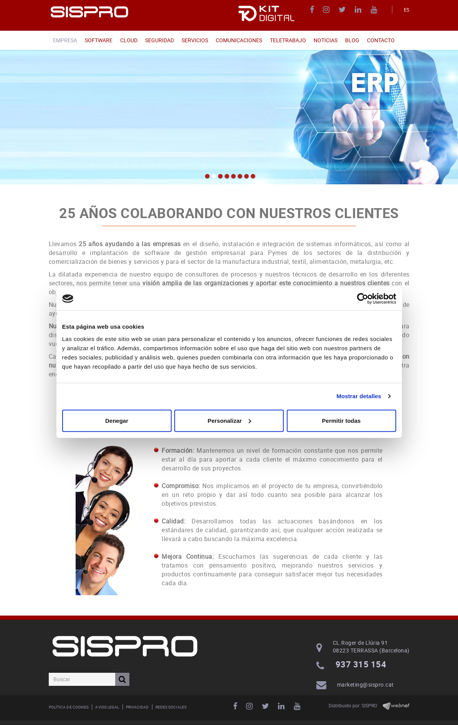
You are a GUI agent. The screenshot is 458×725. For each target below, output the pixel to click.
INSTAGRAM (327, 9)
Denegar (116, 420)
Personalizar (229, 420)
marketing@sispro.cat (365, 684)
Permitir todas (341, 420)
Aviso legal (107, 707)
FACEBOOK (313, 9)
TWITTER (343, 9)
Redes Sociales (171, 707)
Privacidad (137, 707)
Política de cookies (69, 707)
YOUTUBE (374, 9)
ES (407, 10)
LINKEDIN (359, 9)
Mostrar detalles (358, 396)
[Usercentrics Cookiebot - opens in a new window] (362, 299)
